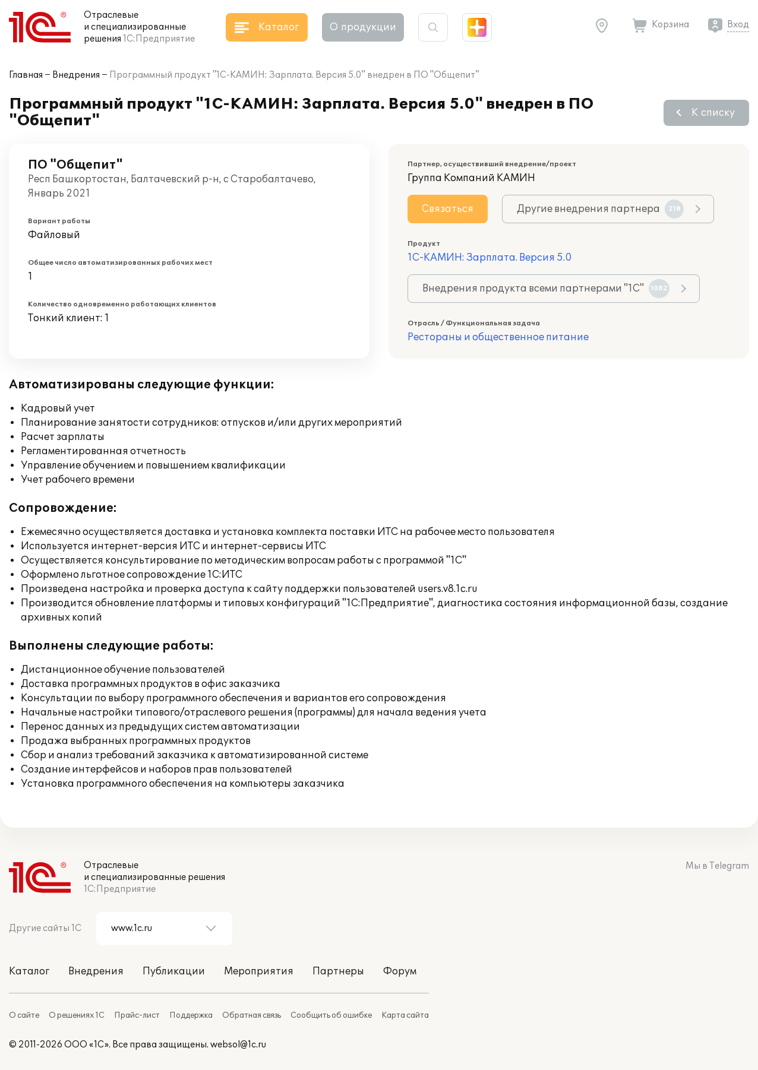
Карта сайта (405, 1015)
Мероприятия (258, 971)
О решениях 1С (77, 1015)
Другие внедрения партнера (600, 209)
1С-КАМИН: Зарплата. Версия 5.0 (489, 258)
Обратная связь (251, 1015)
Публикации (174, 971)
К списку (713, 113)
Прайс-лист (137, 1015)
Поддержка (191, 1015)
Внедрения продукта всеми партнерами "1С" (545, 288)
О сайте (24, 1015)
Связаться (447, 209)
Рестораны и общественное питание (498, 337)
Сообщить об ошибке (331, 1015)
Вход (738, 25)
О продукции (363, 27)
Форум (399, 971)
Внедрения (76, 75)
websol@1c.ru (238, 1045)
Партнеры (338, 971)
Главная (26, 75)
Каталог (29, 971)
